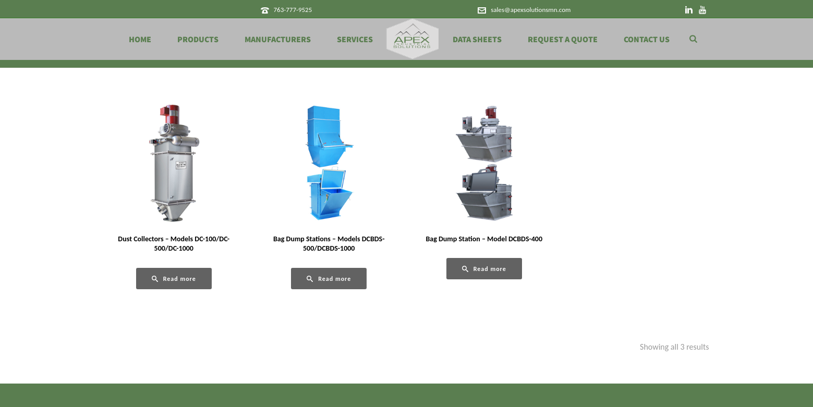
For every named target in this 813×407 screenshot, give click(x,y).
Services (355, 39)
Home (140, 39)
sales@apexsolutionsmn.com (531, 10)
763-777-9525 (292, 10)
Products (198, 39)
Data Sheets (477, 39)
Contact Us (647, 39)
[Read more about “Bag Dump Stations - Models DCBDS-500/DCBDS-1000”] (329, 278)
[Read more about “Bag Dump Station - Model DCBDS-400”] (484, 268)
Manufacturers (278, 39)
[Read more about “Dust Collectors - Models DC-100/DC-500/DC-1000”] (174, 278)
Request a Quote (563, 39)
